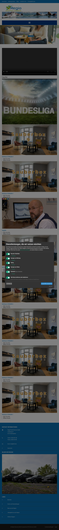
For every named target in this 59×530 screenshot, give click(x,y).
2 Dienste (13, 255)
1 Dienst (13, 260)
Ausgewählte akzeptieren (46, 283)
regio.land (50, 286)
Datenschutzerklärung (25, 250)
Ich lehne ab (9, 283)
